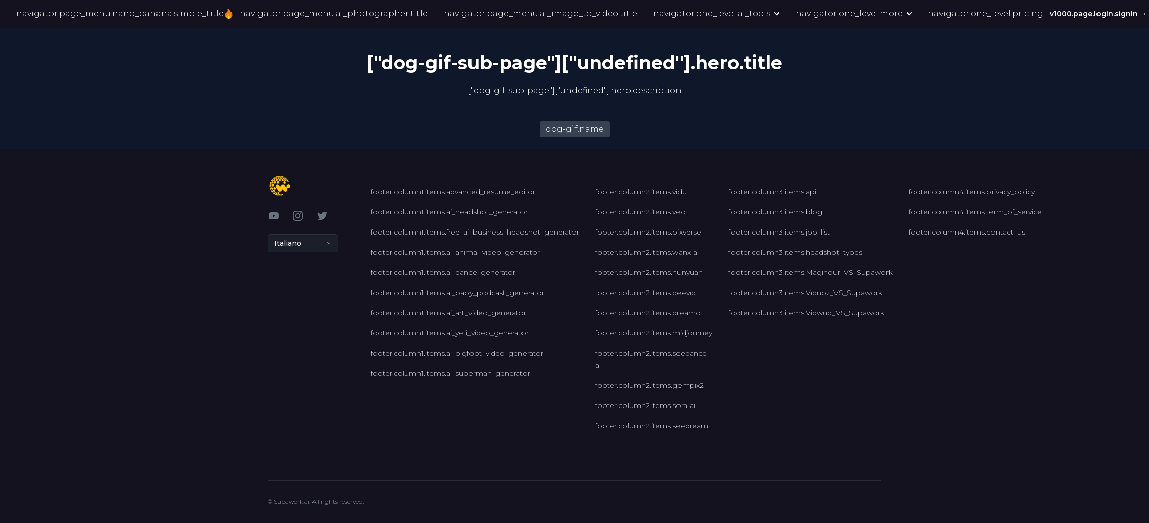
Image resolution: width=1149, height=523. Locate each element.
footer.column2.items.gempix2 (649, 385)
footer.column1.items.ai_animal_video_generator (455, 252)
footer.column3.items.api (772, 191)
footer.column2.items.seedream (651, 425)
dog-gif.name (575, 129)
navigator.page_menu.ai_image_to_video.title (540, 14)
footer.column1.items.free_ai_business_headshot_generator (475, 232)
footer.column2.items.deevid (645, 292)
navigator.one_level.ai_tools (716, 14)
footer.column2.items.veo (640, 211)
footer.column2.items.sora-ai (645, 405)
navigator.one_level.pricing (985, 14)
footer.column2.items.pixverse (648, 232)
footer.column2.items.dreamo (648, 312)
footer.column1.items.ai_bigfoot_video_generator (457, 353)
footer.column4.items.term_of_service (975, 211)
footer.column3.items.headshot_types (795, 252)
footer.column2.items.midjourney (653, 332)
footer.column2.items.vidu (641, 191)
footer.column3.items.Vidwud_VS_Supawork (806, 312)
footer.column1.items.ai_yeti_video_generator (450, 332)
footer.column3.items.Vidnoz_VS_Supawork (805, 292)
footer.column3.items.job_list (779, 232)
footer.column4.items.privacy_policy (972, 191)
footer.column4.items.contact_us (967, 232)
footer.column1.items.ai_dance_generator (443, 272)
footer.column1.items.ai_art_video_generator (448, 312)
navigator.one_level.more (854, 14)
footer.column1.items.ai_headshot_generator (449, 211)
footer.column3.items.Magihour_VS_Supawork (810, 272)
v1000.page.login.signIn (1099, 14)
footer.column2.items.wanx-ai (647, 252)
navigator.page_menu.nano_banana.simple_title (123, 14)
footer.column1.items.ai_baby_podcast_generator (457, 292)
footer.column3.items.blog (775, 211)
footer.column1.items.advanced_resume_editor (453, 191)
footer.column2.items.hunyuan (649, 272)
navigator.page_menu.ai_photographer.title (334, 14)
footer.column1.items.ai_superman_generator (450, 373)
